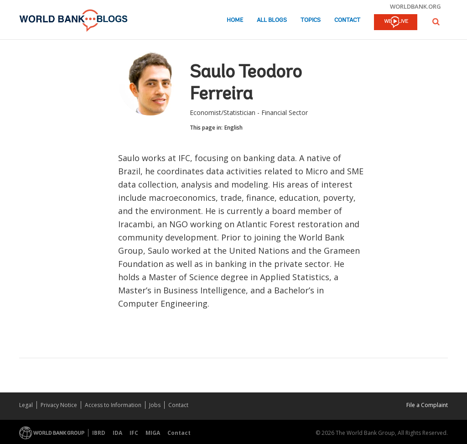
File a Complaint (427, 405)
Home (235, 20)
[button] (436, 22)
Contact (347, 20)
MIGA (152, 433)
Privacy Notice (59, 405)
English (233, 127)
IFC (134, 433)
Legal (26, 405)
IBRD (98, 433)
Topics (311, 20)
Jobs (155, 405)
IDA (117, 433)
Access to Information (113, 405)
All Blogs (272, 20)
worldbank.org (415, 6)
